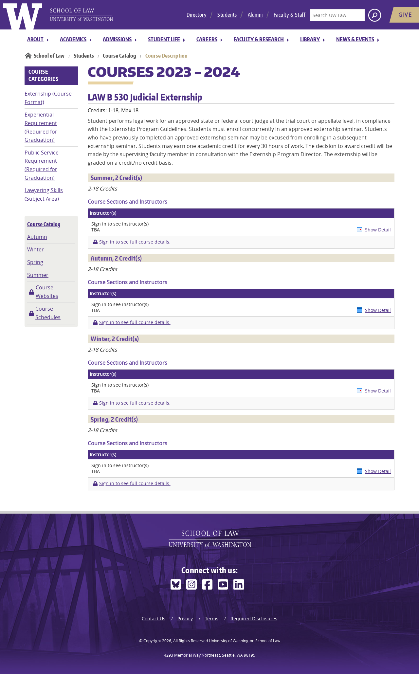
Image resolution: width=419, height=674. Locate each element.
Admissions (117, 39)
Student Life (164, 39)
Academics (73, 39)
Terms (211, 618)
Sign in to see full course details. (135, 242)
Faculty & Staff (290, 14)
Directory (197, 14)
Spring (35, 262)
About (35, 39)
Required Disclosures (253, 618)
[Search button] (374, 15)
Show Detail (378, 230)
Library (310, 39)
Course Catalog (119, 55)
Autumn (37, 237)
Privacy (185, 618)
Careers (206, 39)
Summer (37, 275)
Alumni (255, 14)
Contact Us (153, 618)
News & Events (355, 39)
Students (227, 14)
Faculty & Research (259, 39)
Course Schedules (48, 313)
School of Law (49, 55)
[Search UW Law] (337, 15)
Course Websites (47, 292)
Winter (35, 249)
